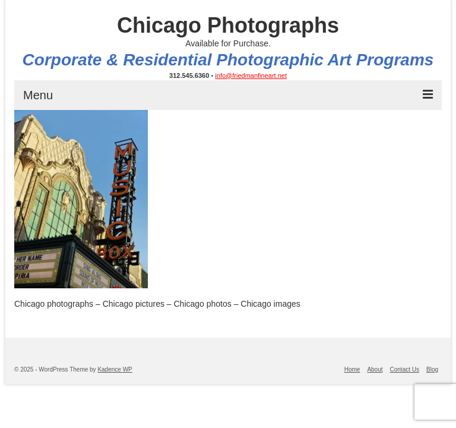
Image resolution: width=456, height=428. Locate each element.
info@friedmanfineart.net (251, 75)
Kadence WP (114, 369)
